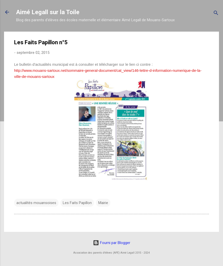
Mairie (103, 203)
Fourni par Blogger (111, 242)
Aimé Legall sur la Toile (47, 12)
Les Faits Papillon (77, 203)
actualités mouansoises (36, 203)
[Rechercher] (216, 13)
